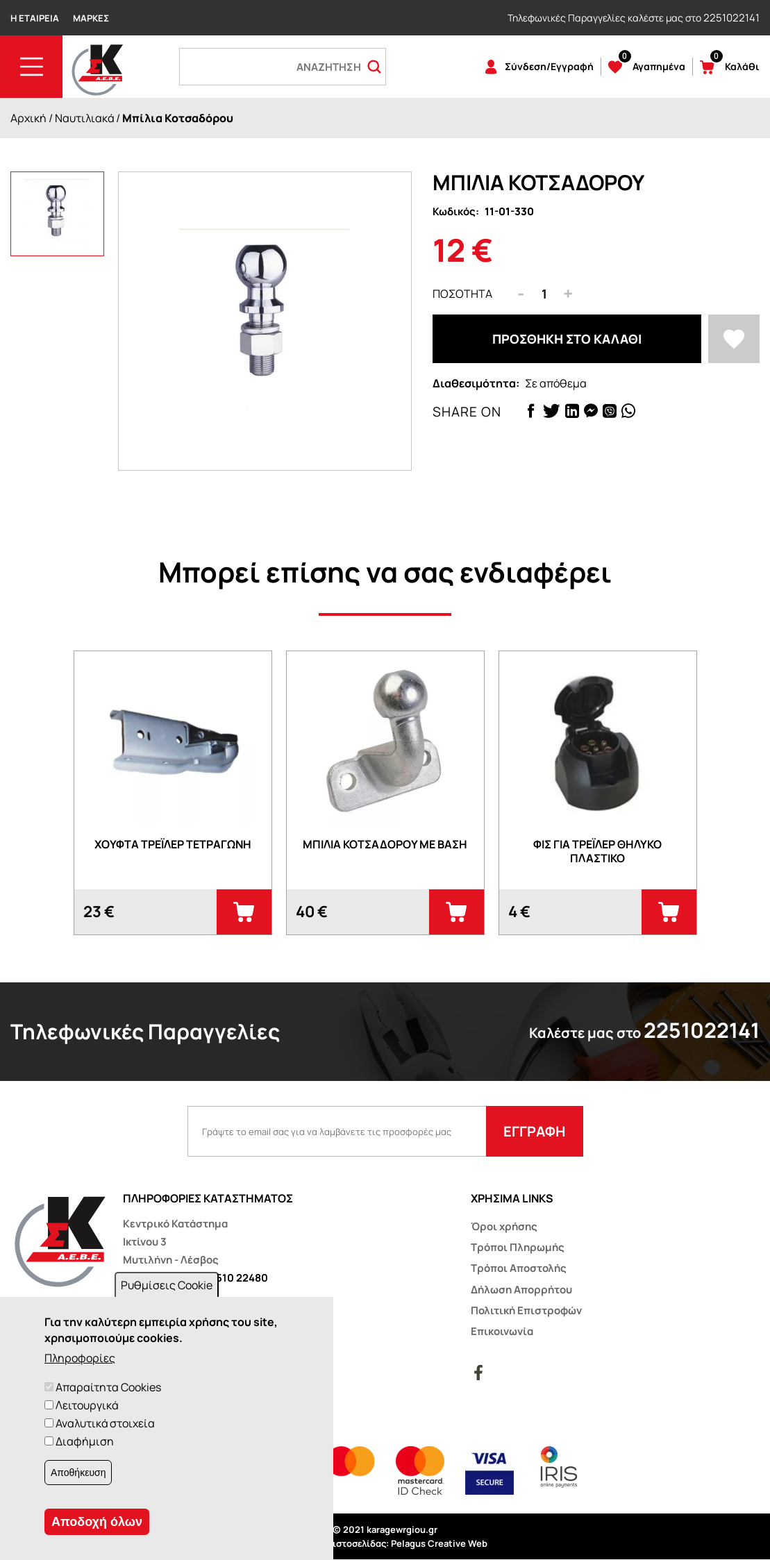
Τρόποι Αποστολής (519, 1268)
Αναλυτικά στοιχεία (105, 1423)
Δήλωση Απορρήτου (521, 1289)
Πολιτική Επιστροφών (526, 1310)
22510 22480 (235, 1277)
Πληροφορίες (79, 1358)
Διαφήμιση (85, 1441)
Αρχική (28, 118)
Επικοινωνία (502, 1331)
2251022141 (731, 17)
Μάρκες (91, 18)
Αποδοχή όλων (96, 1522)
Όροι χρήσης (504, 1226)
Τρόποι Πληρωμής (517, 1247)
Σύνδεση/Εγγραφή (549, 66)
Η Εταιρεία (34, 18)
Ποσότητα (462, 293)
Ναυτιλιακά (84, 118)
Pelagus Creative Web (439, 1543)
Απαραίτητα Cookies (108, 1387)
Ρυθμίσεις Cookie (166, 1285)
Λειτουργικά (87, 1405)
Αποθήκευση (78, 1472)
